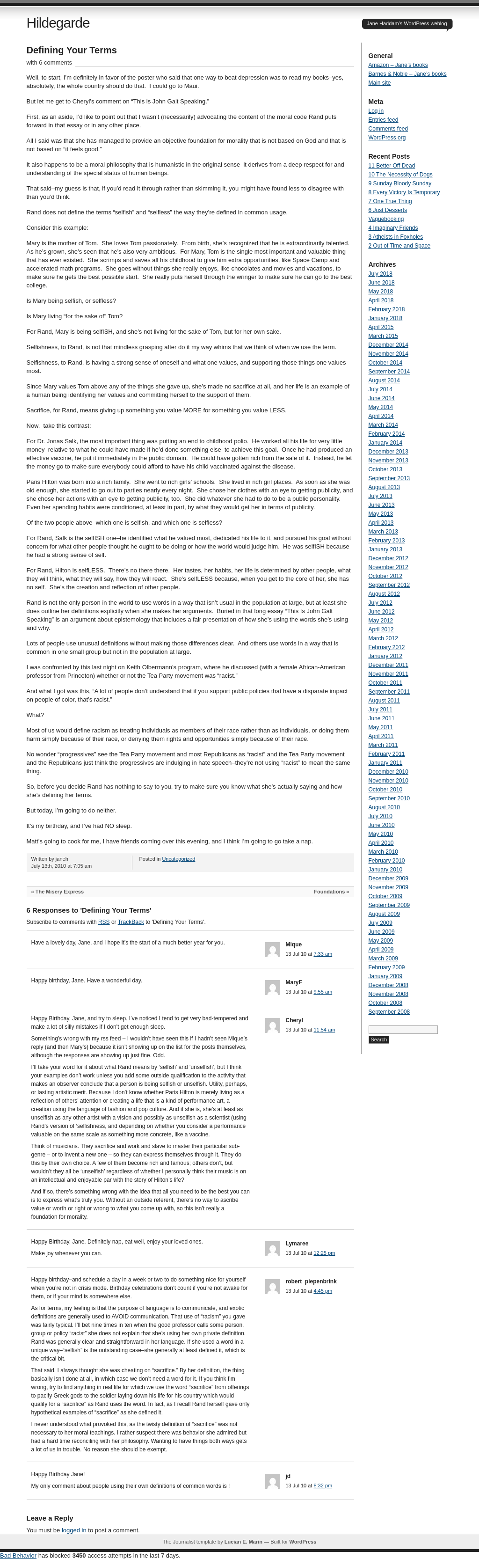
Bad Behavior (18, 1555)
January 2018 (386, 318)
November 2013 (388, 460)
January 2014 (386, 442)
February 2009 (387, 967)
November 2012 (388, 567)
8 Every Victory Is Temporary (404, 192)
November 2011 (388, 674)
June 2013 (382, 505)
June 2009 (382, 932)
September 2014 (389, 371)
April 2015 (381, 327)
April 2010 (381, 843)
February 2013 (387, 540)
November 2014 (388, 354)
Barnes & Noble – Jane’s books (408, 74)
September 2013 (389, 478)
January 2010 (386, 869)
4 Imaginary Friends (393, 228)
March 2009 (383, 958)
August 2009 (384, 914)
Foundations (329, 891)
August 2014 (384, 380)
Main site (380, 83)
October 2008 (386, 1003)
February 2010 (387, 860)
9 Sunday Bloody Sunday (400, 183)
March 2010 (383, 852)
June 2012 (382, 611)
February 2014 (387, 434)
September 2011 (389, 691)
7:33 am (322, 954)
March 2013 (383, 531)
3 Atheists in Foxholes (396, 237)
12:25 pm (324, 1253)
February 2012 (387, 647)
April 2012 (381, 629)
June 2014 (382, 398)
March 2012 (383, 638)
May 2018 (381, 291)
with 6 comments (50, 62)
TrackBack (131, 922)
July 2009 (380, 923)
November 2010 (388, 780)
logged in (74, 1530)
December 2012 (388, 558)
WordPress (302, 1541)
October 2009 (386, 896)
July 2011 (380, 709)
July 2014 (380, 389)
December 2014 (388, 345)
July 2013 (380, 496)
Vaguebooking (386, 219)
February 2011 (387, 754)
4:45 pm (322, 1291)
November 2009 (388, 887)
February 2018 (387, 309)
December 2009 (388, 878)
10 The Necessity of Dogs (401, 174)
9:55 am (322, 992)
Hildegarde (58, 22)
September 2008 (389, 1012)
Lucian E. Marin (243, 1541)
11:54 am (324, 1029)
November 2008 (388, 994)
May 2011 (381, 727)
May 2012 (381, 620)
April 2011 (381, 736)
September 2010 (389, 798)
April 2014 (381, 416)
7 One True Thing (390, 201)
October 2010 (386, 789)
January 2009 (386, 976)
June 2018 (382, 282)
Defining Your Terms (72, 50)
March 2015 (383, 336)
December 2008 (388, 985)
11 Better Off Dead (392, 165)
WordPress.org (387, 137)
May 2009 (381, 940)
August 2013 (384, 487)
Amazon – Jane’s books (398, 65)
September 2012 (389, 585)
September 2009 (389, 905)
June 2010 (382, 825)
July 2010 (380, 816)
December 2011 (388, 665)
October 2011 (386, 683)
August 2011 (384, 700)
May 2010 (381, 834)
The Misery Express (60, 891)
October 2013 (386, 469)
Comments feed (388, 128)
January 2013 (386, 549)
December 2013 (388, 451)
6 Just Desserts (388, 210)
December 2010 (388, 772)
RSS (104, 922)
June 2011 (382, 718)
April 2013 (381, 523)
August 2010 (384, 807)
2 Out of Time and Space (400, 245)
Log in (376, 111)
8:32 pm (322, 1485)
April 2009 (381, 949)
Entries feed (384, 120)
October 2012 (386, 576)
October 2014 (386, 362)
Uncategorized (178, 859)
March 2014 (383, 425)
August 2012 (384, 594)
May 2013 (381, 514)
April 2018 (381, 300)
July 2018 (380, 274)
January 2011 (386, 763)
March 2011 (383, 745)
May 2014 (381, 407)
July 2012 (380, 603)
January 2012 (386, 656)
